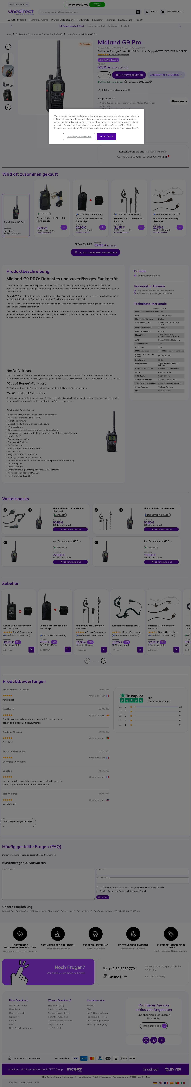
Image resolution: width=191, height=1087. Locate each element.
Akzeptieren (106, 136)
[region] (96, 126)
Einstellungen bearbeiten (79, 136)
